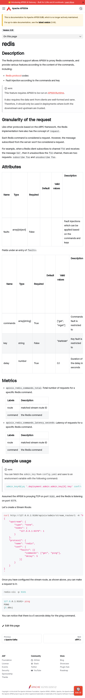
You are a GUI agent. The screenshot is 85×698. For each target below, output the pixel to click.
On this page (10, 36)
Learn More (69, 2)
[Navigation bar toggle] (4, 8)
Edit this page (11, 625)
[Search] (81, 8)
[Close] (83, 2)
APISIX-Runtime (56, 93)
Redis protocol (13, 75)
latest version (44, 22)
